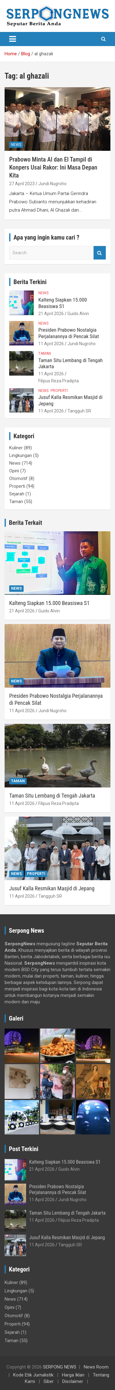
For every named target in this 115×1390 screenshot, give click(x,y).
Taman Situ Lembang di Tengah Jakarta (52, 795)
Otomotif (18, 478)
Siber (49, 1381)
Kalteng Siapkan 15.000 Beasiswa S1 (62, 303)
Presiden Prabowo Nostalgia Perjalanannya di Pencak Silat (68, 333)
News (16, 145)
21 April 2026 (51, 313)
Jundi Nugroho (52, 183)
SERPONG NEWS (59, 1367)
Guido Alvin (78, 313)
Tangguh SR (79, 410)
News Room (96, 1367)
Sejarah (16, 494)
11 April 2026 (51, 343)
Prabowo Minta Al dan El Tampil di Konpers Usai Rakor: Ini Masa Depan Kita (53, 167)
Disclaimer (72, 1381)
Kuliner (16, 448)
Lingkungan (20, 455)
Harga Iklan (73, 1375)
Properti (59, 390)
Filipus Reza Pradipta (58, 380)
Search (100, 253)
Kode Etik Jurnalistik (33, 1375)
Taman (44, 353)
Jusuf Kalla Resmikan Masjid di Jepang (51, 888)
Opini (14, 471)
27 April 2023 (22, 183)
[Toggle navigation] (13, 39)
